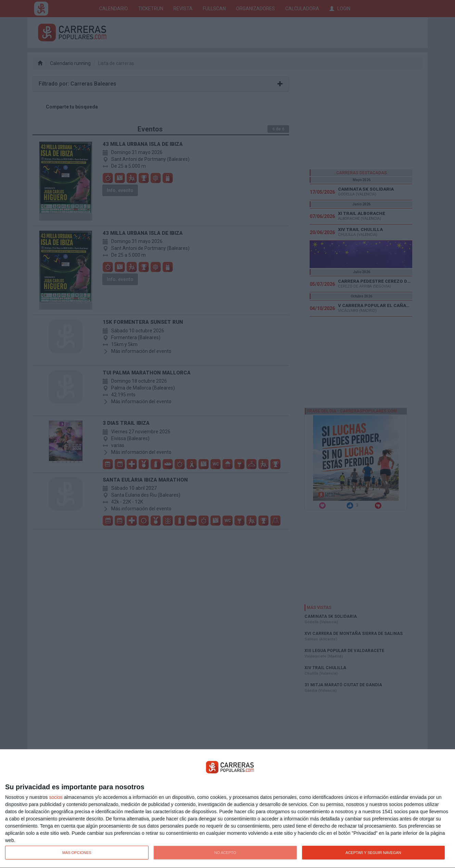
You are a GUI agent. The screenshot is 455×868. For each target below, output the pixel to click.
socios (56, 797)
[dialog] (227, 809)
